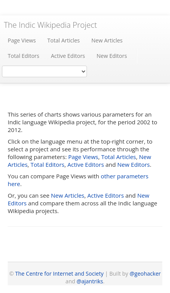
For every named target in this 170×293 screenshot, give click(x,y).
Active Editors (68, 55)
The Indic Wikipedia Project (50, 25)
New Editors (112, 55)
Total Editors (23, 55)
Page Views (22, 40)
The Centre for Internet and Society (59, 273)
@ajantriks (89, 281)
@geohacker (145, 273)
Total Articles (64, 40)
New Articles (107, 40)
